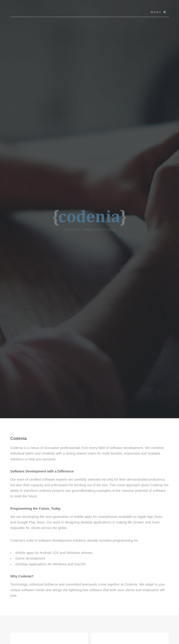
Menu (156, 11)
